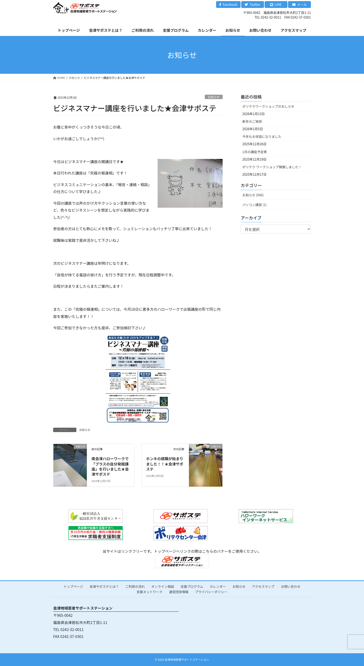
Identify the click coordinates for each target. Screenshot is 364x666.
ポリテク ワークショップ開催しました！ (272, 167)
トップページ (73, 586)
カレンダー (218, 586)
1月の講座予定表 (254, 151)
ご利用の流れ (135, 586)
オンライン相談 (162, 586)
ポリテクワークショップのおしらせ (268, 106)
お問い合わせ (290, 586)
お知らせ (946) (253, 195)
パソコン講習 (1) (254, 204)
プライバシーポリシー (211, 591)
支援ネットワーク (149, 591)
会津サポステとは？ (104, 586)
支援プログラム (192, 586)
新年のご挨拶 (252, 121)
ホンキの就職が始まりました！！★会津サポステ (164, 464)
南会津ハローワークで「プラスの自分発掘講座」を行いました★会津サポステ (110, 466)
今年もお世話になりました (261, 136)
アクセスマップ (263, 586)
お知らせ (214, 97)
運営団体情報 (178, 591)
